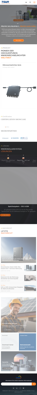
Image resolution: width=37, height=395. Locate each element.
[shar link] (13, 388)
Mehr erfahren (18, 20)
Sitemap (32, 390)
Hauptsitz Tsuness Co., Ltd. (16, 390)
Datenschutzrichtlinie (18, 392)
